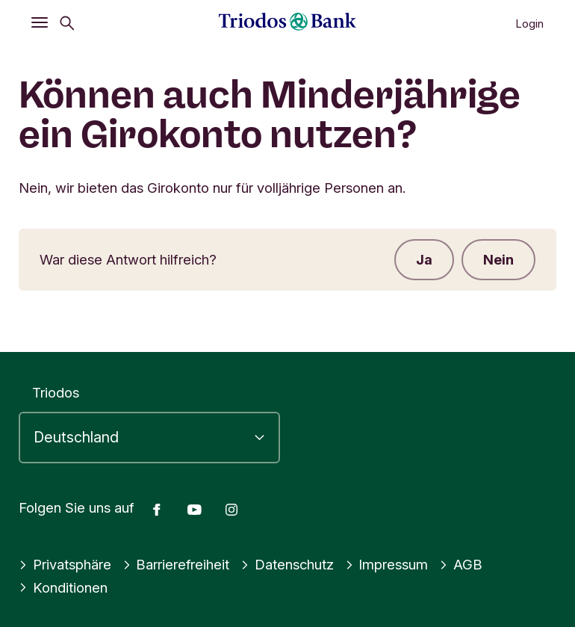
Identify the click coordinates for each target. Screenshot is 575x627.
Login (529, 23)
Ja (422, 260)
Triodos (55, 392)
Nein (497, 260)
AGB (461, 564)
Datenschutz (288, 564)
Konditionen (63, 587)
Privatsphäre (65, 564)
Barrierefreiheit (176, 564)
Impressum (387, 564)
